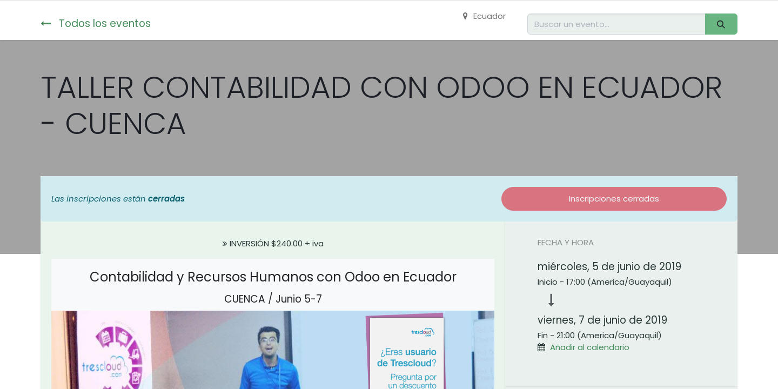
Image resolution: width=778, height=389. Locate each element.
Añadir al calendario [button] (589, 347)
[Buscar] (721, 24)
